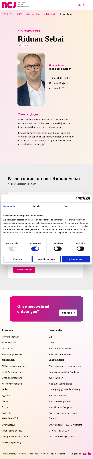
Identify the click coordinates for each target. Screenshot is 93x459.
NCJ (15, 5)
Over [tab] (66, 206)
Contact (44, 453)
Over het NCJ (8, 424)
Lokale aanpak (9, 348)
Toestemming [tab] (9, 206)
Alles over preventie (12, 354)
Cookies (22, 453)
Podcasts (6, 413)
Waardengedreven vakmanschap (65, 366)
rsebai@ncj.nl (57, 83)
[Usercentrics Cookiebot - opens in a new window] (78, 198)
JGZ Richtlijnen (56, 377)
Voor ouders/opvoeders (61, 401)
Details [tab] (36, 206)
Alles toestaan (76, 259)
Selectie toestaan (46, 259)
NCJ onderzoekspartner (14, 366)
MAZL (51, 342)
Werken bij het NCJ (11, 442)
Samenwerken (9, 342)
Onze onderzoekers (12, 377)
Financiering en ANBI (12, 430)
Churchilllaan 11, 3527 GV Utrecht (65, 424)
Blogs (5, 407)
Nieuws (5, 401)
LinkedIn (55, 88)
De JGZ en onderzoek (12, 372)
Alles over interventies (60, 354)
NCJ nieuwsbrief (58, 453)
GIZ (50, 336)
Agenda (6, 395)
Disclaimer (33, 453)
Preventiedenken (10, 336)
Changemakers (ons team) (15, 436)
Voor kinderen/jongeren (61, 407)
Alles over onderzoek (12, 383)
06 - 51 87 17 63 (58, 78)
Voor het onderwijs (58, 395)
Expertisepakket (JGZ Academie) (64, 372)
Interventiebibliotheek (60, 348)
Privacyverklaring (9, 453)
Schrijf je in (67, 313)
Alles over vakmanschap (61, 383)
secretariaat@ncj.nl (60, 436)
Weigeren (17, 259)
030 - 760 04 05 (58, 430)
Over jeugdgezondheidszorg (63, 413)
